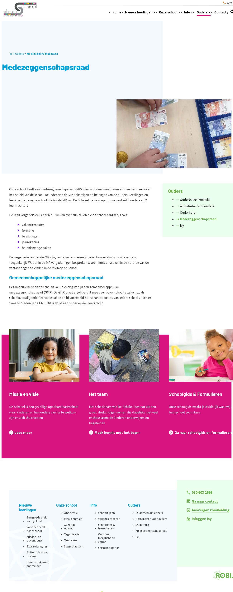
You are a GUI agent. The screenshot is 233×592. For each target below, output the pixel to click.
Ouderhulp (143, 525)
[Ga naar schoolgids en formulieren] (200, 432)
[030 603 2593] (200, 492)
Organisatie (71, 534)
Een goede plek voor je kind (37, 519)
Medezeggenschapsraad (42, 53)
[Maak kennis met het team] (114, 432)
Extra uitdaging (37, 546)
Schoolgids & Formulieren (195, 394)
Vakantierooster (109, 519)
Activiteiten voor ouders (151, 519)
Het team (98, 394)
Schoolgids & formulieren (106, 526)
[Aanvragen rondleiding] (208, 510)
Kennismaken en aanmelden (38, 564)
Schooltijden (106, 513)
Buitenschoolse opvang (37, 554)
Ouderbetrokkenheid (149, 513)
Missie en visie (24, 394)
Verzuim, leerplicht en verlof (106, 537)
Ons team (70, 540)
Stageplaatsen (73, 546)
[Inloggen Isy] (199, 519)
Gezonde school (69, 526)
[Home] (11, 54)
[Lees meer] (20, 432)
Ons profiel (71, 513)
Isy (137, 536)
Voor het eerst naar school (36, 528)
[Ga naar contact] (202, 501)
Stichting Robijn (109, 548)
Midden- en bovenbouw (34, 538)
